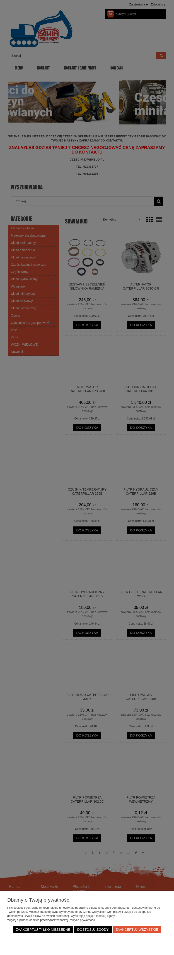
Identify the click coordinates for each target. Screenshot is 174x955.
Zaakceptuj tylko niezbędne (43, 929)
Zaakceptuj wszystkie (137, 929)
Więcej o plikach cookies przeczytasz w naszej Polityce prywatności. (51, 920)
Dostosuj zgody (93, 929)
